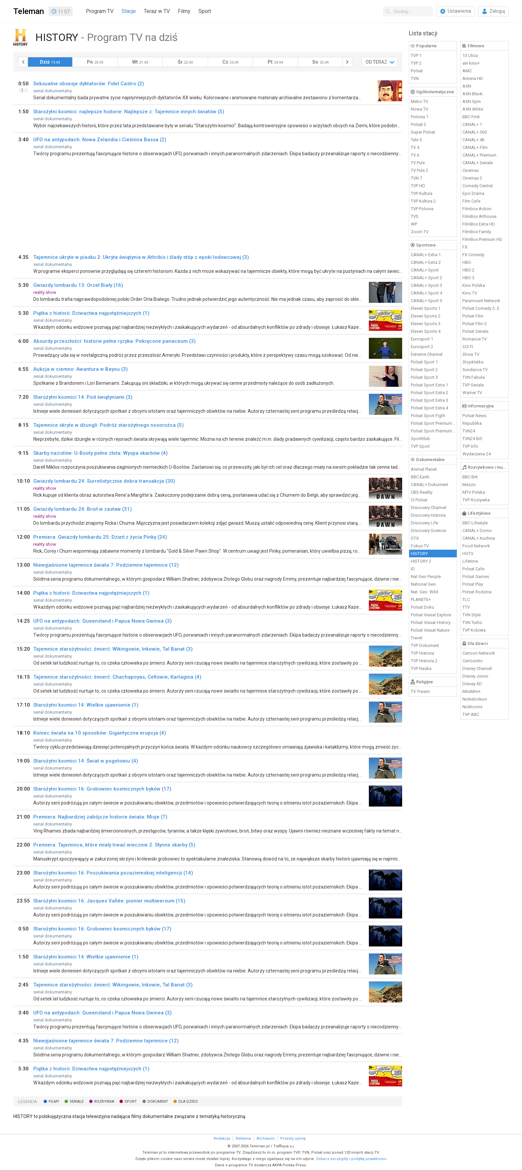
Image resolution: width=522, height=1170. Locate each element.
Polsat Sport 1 (424, 361)
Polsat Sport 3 (424, 377)
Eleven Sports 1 (425, 308)
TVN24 (468, 430)
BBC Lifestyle (475, 522)
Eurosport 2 (422, 346)
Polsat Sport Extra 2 (429, 392)
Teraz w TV (157, 11)
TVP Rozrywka (476, 499)
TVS (414, 216)
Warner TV (472, 392)
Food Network (476, 545)
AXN (466, 86)
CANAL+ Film (475, 147)
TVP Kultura (421, 193)
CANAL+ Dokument (429, 484)
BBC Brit (470, 476)
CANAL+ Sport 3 (426, 285)
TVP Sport (420, 446)
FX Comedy (473, 254)
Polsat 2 (418, 124)
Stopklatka (472, 361)
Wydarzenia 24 (476, 453)
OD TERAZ (376, 62)
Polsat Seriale (475, 331)
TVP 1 (416, 55)
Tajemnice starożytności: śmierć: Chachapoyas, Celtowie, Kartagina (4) (117, 677)
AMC (467, 70)
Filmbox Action (476, 208)
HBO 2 (468, 270)
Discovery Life (424, 522)
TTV (466, 607)
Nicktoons (472, 706)
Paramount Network (481, 300)
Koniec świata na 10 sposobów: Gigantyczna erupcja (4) (99, 733)
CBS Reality (421, 492)
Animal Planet (424, 469)
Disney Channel (477, 668)
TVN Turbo (472, 622)
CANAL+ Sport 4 (426, 293)
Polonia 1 (419, 116)
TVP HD (418, 185)
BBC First (471, 116)
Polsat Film (472, 315)
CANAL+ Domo (477, 530)
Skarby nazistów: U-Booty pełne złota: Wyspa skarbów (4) (100, 453)
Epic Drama (473, 193)
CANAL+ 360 (474, 132)
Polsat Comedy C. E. (481, 308)
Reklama (243, 1138)
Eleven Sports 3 (425, 323)
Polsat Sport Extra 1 (429, 384)
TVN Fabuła (473, 377)
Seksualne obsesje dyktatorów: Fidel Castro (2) (88, 84)
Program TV (100, 11)
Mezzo (469, 484)
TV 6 (415, 155)
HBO (466, 262)
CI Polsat (419, 499)
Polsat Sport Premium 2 (433, 430)
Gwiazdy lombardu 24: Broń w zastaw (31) (82, 509)
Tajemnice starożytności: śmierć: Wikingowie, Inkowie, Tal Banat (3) (113, 649)
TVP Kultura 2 (423, 201)
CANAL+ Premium (479, 155)
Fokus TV (420, 545)
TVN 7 (416, 178)
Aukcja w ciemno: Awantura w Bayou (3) (80, 369)
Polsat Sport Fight (428, 415)
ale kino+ (471, 63)
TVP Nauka (421, 668)
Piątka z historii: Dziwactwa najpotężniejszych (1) (91, 313)
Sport (204, 11)
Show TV (470, 354)
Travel (416, 637)
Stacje (129, 11)
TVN (415, 78)
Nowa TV (419, 109)
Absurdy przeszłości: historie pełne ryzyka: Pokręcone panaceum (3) (114, 341)
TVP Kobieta (474, 630)
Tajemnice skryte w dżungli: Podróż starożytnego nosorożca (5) (108, 425)
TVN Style (471, 614)
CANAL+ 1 (472, 124)
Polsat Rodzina (476, 591)
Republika (472, 423)
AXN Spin (471, 101)
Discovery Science (428, 530)
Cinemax (470, 170)
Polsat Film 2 (474, 323)
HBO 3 (468, 277)
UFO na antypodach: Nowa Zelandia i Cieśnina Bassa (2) (99, 140)
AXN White (472, 109)
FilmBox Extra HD (478, 224)
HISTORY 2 (421, 561)
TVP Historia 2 (424, 660)
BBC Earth (420, 476)
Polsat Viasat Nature (430, 630)
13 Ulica (470, 55)
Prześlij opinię (293, 1138)
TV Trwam (420, 691)
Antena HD (472, 78)
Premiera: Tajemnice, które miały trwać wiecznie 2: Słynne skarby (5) (114, 845)
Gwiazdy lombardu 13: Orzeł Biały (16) (78, 285)
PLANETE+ (421, 599)
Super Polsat (423, 132)
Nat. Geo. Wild (424, 591)
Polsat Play (472, 584)
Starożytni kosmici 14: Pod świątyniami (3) (82, 397)
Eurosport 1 (422, 338)
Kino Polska (473, 285)
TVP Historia (422, 653)
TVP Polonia (422, 208)
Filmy (184, 11)
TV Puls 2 (419, 170)
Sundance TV (475, 369)
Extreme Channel (426, 354)
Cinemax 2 (472, 178)
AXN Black (472, 93)
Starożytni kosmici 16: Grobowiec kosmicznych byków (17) (102, 789)
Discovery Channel (428, 507)
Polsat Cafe (473, 568)
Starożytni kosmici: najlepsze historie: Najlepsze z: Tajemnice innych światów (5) (128, 112)
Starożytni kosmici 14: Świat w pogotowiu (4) (85, 761)
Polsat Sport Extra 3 (429, 400)
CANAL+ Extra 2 (426, 262)
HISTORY (419, 553)
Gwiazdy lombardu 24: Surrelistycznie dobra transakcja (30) (104, 481)
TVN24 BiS (472, 438)
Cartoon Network (478, 653)
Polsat (417, 70)
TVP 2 (416, 63)
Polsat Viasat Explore (431, 614)
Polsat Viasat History (430, 622)
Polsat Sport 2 (424, 369)
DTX (415, 538)
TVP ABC (470, 714)
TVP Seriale (473, 384)
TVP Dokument (425, 645)
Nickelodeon (474, 699)
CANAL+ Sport (425, 270)
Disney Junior (475, 676)
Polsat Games (475, 576)
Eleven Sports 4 (425, 331)
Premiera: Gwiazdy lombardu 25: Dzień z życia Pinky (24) (100, 537)
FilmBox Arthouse (479, 216)
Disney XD (472, 683)
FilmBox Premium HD (482, 239)
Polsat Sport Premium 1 (433, 423)
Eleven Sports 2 (425, 315)
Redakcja (222, 1138)
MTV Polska (473, 492)
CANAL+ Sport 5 (426, 300)
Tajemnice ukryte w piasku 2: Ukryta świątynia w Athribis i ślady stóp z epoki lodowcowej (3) (141, 257)
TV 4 (415, 147)
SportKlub (420, 438)
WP (414, 224)
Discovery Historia (428, 515)
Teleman (28, 11)
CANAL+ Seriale (477, 162)
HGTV (467, 553)
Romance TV (474, 338)
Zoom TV (419, 231)
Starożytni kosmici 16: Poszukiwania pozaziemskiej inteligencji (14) (113, 873)
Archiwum (266, 1138)
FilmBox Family (476, 231)
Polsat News (474, 415)
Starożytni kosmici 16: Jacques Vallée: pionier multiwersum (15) (109, 901)
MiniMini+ (471, 691)
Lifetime (470, 561)
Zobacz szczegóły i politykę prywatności (351, 1159)
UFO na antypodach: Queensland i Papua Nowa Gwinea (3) (102, 621)
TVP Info (470, 446)
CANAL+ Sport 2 (426, 277)
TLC (466, 599)
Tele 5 (416, 139)
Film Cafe (471, 201)
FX (464, 247)
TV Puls (418, 162)
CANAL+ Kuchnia (478, 538)
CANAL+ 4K (473, 139)
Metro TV (419, 101)
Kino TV (469, 293)
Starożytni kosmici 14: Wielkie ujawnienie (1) (85, 705)
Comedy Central (477, 185)
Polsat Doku (422, 607)
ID (413, 568)
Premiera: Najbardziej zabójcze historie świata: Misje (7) (100, 817)
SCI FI (467, 346)
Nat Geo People (426, 576)
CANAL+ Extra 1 (426, 254)
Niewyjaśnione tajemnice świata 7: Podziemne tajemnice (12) (106, 565)
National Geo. (424, 584)
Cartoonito (472, 660)
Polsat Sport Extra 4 (429, 407)
